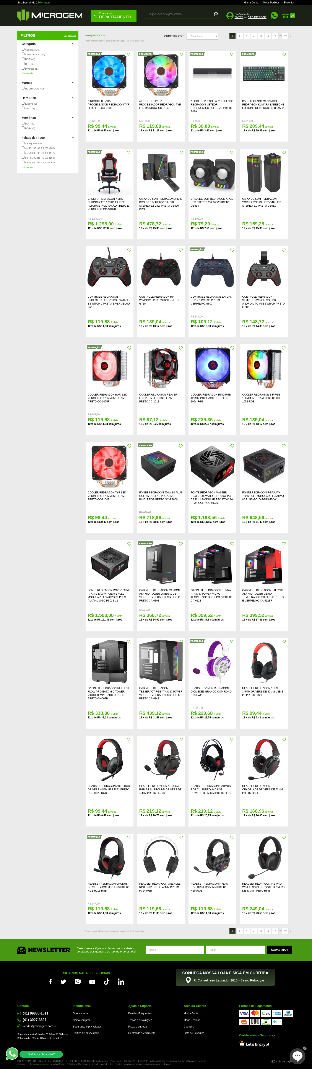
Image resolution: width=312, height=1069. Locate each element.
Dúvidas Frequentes (139, 1013)
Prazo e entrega (137, 1026)
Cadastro (189, 1026)
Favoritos (289, 2)
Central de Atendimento (141, 1033)
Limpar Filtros (70, 35)
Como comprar (81, 1020)
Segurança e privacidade (87, 1026)
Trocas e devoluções (140, 1020)
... (280, 35)
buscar (215, 14)
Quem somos (80, 1013)
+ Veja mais (27, 73)
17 (285, 36)
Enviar (279, 950)
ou (250, 17)
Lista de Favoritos (194, 1033)
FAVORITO (129, 55)
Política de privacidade (86, 1033)
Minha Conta (251, 2)
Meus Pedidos (271, 2)
